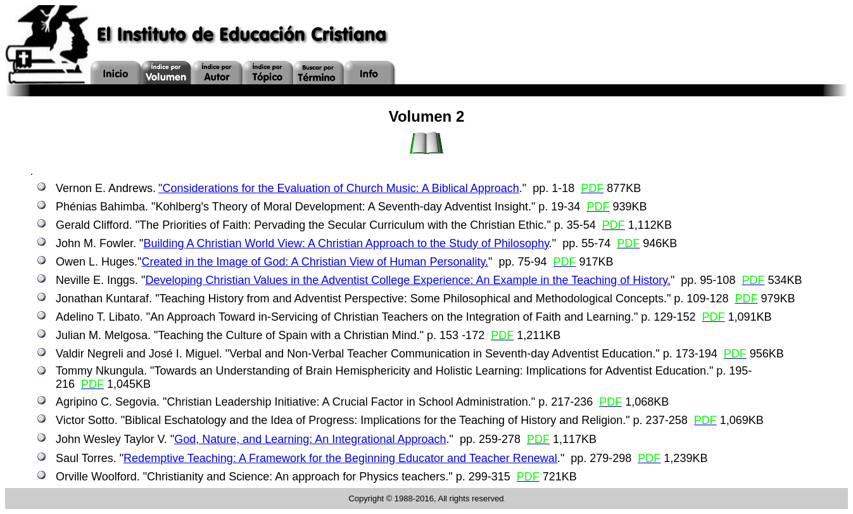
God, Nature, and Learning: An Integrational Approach (310, 439)
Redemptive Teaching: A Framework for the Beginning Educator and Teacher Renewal (340, 458)
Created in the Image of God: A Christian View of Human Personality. (314, 261)
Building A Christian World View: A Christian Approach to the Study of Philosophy (345, 243)
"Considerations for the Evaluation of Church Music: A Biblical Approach (338, 188)
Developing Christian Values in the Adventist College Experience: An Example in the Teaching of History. (407, 280)
